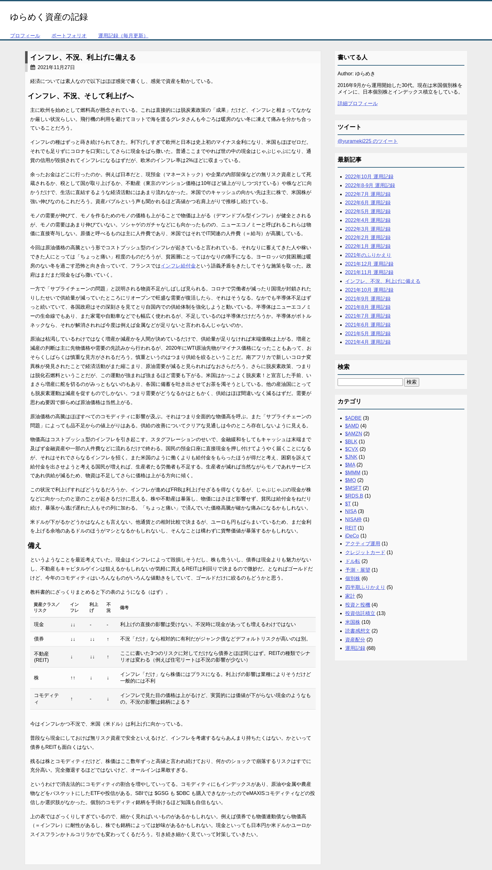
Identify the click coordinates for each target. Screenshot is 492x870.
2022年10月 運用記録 (369, 176)
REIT (350, 528)
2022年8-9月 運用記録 (370, 185)
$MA (350, 464)
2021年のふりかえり (368, 255)
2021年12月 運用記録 (369, 264)
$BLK (351, 441)
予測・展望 (357, 570)
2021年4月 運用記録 (368, 342)
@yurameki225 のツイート (368, 141)
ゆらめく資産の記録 (49, 17)
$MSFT (353, 488)
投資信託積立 (360, 613)
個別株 (352, 578)
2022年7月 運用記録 (368, 194)
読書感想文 (357, 631)
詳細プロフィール (358, 103)
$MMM (353, 472)
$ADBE (353, 418)
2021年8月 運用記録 (368, 307)
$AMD (352, 426)
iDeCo (352, 535)
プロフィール (25, 35)
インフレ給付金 (178, 265)
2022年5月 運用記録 (368, 211)
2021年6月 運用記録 (368, 324)
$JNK (351, 457)
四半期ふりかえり (365, 587)
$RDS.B (354, 496)
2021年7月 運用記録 (368, 316)
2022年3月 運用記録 (368, 229)
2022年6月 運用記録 (368, 202)
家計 (350, 596)
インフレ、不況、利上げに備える (83, 57)
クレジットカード (365, 552)
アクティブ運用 (362, 543)
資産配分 (355, 639)
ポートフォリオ (69, 35)
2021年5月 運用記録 (368, 333)
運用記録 (355, 648)
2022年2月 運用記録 (368, 237)
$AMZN (353, 433)
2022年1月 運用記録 (368, 246)
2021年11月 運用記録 (369, 272)
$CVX (351, 449)
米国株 (352, 622)
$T (348, 503)
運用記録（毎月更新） (123, 35)
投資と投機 (357, 605)
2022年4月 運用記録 (368, 220)
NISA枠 (353, 519)
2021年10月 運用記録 (369, 290)
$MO (350, 480)
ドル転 (352, 561)
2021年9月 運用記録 (368, 298)
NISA (350, 511)
